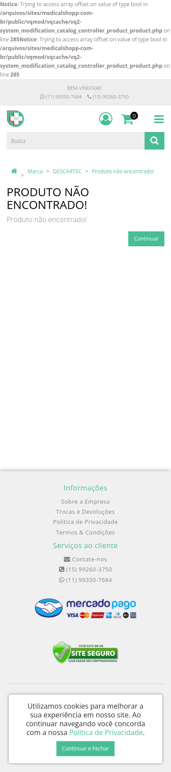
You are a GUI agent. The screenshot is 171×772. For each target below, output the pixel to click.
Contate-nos (85, 559)
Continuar (146, 238)
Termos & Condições (85, 532)
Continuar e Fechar (85, 748)
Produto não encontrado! (123, 171)
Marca (35, 171)
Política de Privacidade (85, 522)
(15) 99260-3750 (108, 96)
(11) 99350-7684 (61, 96)
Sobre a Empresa (85, 501)
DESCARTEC (67, 171)
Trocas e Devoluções (85, 512)
